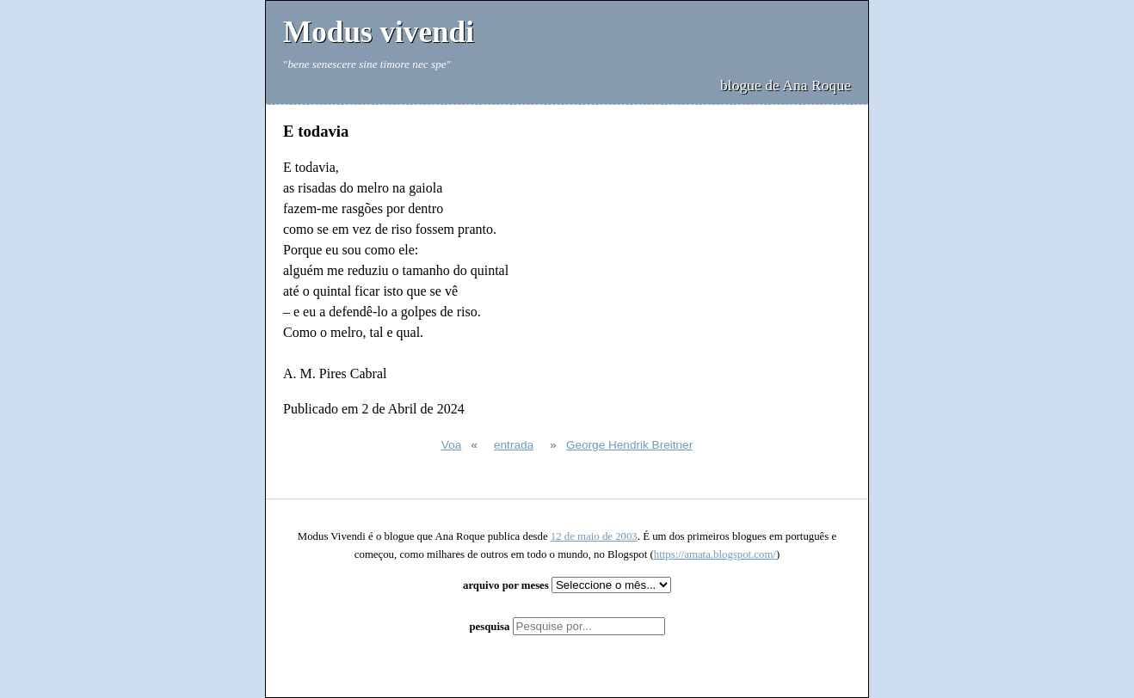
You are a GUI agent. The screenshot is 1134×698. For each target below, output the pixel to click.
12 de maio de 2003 (594, 536)
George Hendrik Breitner (629, 444)
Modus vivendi (378, 32)
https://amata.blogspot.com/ (715, 554)
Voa (451, 444)
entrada (513, 444)
